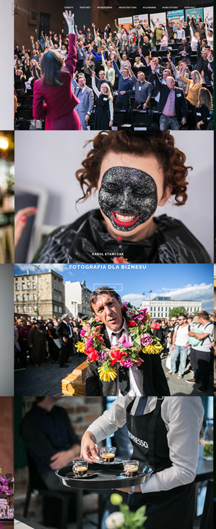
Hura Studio (170, 7)
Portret (85, 7)
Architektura (128, 7)
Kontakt (190, 7)
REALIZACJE (108, 287)
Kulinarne (149, 7)
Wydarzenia (104, 7)
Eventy (68, 7)
